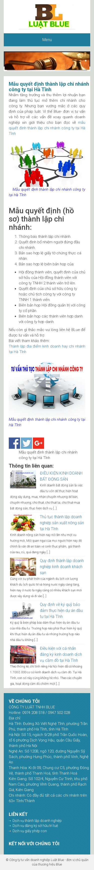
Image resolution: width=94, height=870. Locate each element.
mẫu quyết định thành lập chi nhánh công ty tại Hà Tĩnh (47, 128)
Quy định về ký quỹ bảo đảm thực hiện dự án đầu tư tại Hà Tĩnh (61, 610)
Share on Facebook (14, 443)
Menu (47, 39)
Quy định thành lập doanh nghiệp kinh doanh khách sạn (62, 566)
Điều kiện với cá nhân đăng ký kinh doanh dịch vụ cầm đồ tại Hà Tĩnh (61, 654)
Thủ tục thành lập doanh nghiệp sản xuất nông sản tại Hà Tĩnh (62, 522)
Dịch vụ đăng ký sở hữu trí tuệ (35, 826)
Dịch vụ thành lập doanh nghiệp (37, 821)
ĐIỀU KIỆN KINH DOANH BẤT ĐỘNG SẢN (61, 476)
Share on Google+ (38, 443)
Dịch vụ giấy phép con (30, 831)
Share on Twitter (26, 443)
